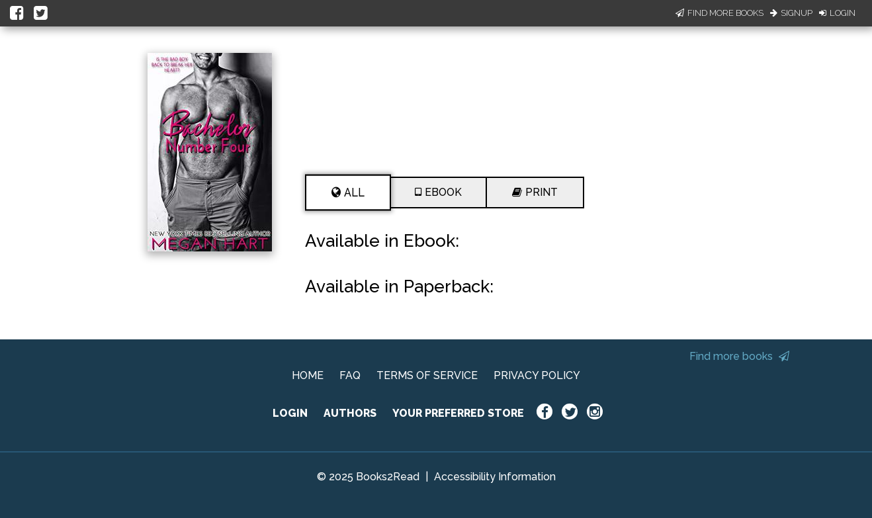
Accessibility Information (495, 476)
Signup (791, 13)
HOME (308, 375)
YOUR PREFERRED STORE (458, 413)
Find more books (739, 356)
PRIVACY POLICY (537, 375)
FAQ (350, 375)
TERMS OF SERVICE (427, 375)
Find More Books (719, 13)
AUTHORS (350, 413)
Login (837, 13)
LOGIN (290, 413)
